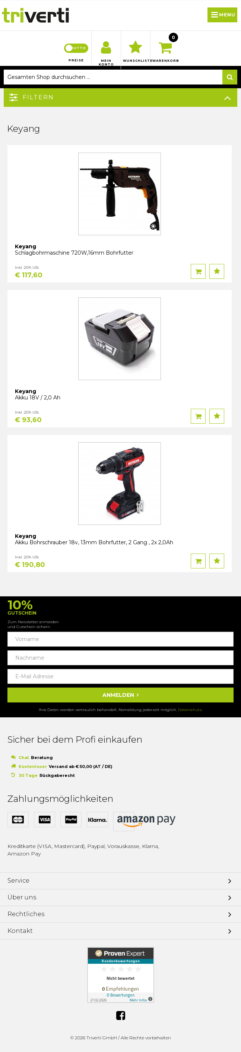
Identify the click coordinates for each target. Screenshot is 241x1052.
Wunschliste (135, 61)
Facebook (120, 1015)
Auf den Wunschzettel (216, 271)
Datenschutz (190, 709)
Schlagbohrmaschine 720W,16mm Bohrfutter (74, 252)
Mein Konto (106, 62)
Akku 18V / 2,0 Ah (37, 397)
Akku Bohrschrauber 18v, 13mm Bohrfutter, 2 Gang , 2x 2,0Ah (94, 542)
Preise (76, 60)
